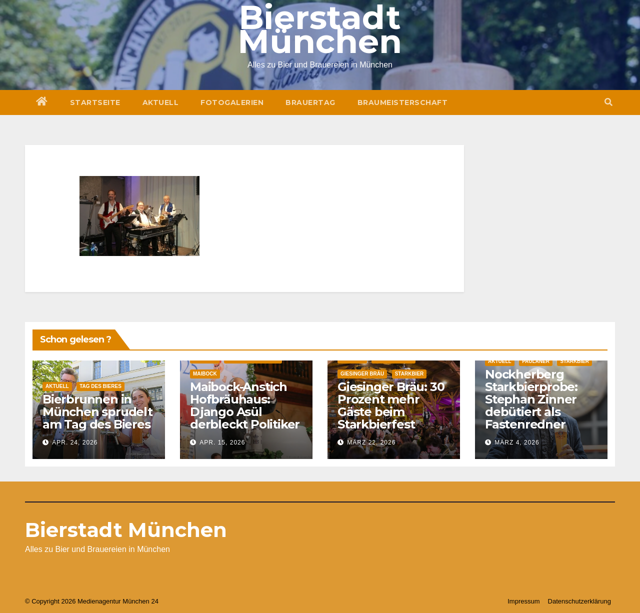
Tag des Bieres (101, 386)
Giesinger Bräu (362, 373)
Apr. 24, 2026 (75, 442)
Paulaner (536, 361)
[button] (608, 102)
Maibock (205, 373)
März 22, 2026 (371, 442)
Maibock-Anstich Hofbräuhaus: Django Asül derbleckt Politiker (245, 406)
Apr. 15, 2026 (222, 442)
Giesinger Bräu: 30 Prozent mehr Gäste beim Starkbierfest (391, 406)
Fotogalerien (232, 102)
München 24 (140, 601)
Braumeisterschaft (403, 102)
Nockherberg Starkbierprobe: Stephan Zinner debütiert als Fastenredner (531, 399)
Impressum (524, 601)
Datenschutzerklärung (579, 601)
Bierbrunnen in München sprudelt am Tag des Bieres (97, 412)
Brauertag (311, 102)
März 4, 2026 (516, 442)
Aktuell (160, 102)
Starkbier (409, 373)
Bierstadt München (126, 530)
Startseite (95, 102)
